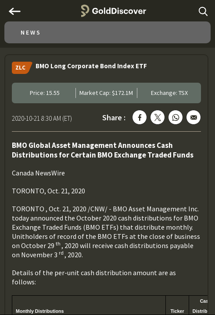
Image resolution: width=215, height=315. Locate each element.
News (31, 32)
